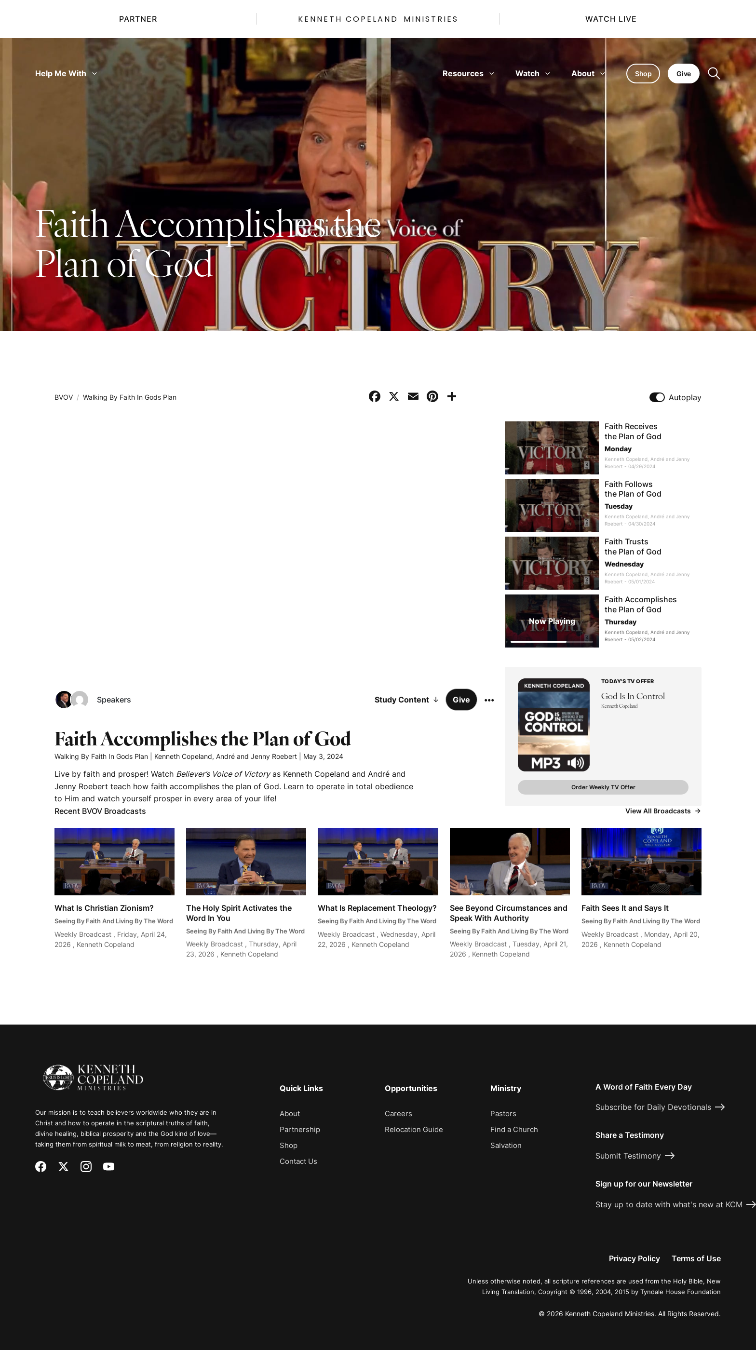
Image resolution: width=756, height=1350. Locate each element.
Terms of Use (696, 1258)
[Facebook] (40, 1166)
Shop (288, 1145)
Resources (468, 73)
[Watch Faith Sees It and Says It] (641, 893)
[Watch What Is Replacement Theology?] (378, 893)
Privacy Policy (634, 1258)
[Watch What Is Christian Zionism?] (114, 893)
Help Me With (66, 73)
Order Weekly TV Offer (603, 787)
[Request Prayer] (692, 989)
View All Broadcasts (663, 811)
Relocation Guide (414, 1129)
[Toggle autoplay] (657, 397)
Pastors (503, 1113)
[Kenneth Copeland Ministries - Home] (93, 1070)
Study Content (407, 699)
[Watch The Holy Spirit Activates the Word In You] (246, 893)
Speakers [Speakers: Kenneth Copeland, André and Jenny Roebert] (114, 699)
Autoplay (685, 397)
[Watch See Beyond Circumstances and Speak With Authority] (510, 893)
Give (461, 699)
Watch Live (611, 19)
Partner (138, 19)
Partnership (300, 1129)
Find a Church (514, 1129)
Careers (398, 1113)
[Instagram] (86, 1166)
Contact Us (298, 1161)
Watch (532, 73)
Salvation (506, 1145)
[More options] (489, 699)
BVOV (63, 397)
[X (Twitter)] (63, 1166)
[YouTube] (108, 1166)
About (588, 73)
